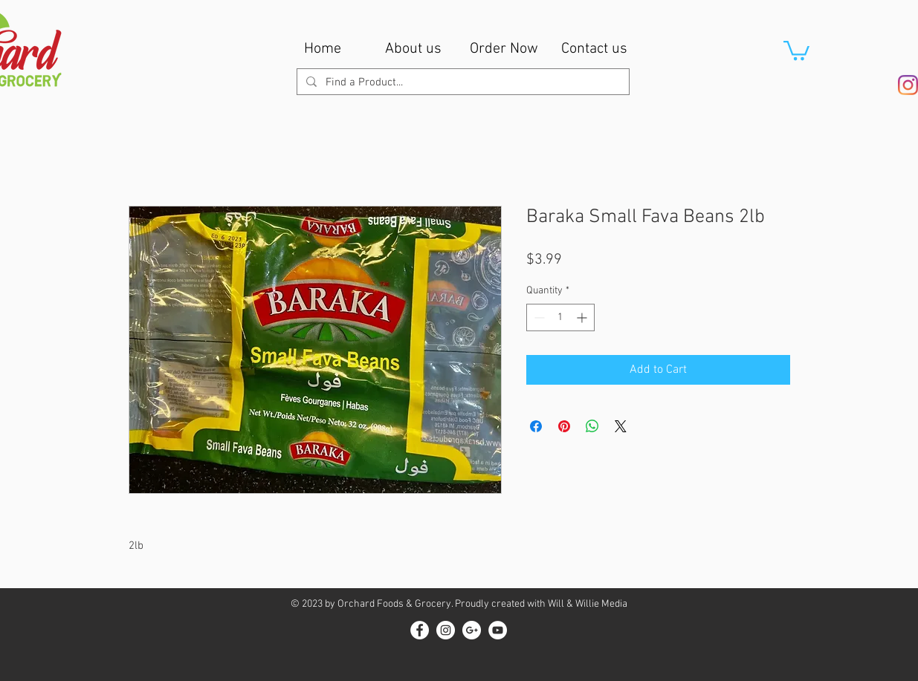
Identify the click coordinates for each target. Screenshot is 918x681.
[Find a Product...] (462, 83)
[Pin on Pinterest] (564, 426)
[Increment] (583, 317)
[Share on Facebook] (536, 426)
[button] (796, 49)
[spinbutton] (560, 317)
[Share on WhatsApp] (592, 426)
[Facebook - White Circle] (419, 630)
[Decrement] (538, 317)
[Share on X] (621, 426)
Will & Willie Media (587, 604)
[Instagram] (908, 85)
